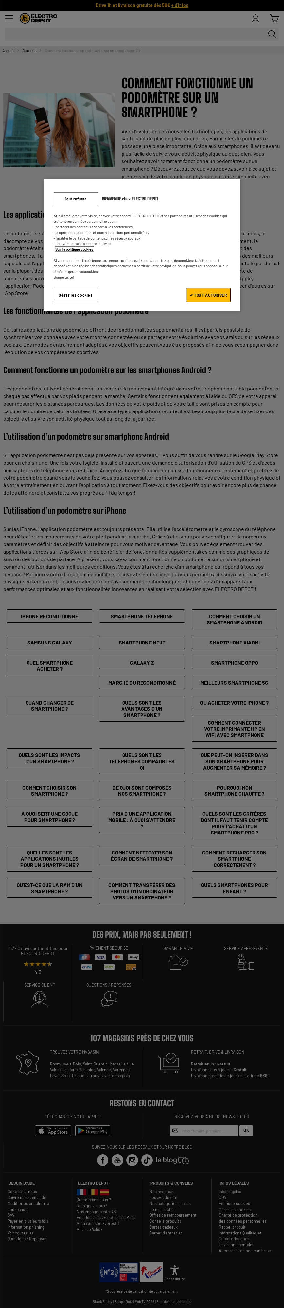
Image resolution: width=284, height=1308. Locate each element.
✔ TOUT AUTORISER (208, 295)
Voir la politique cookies (74, 249)
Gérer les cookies (75, 295)
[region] (142, 245)
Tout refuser (75, 198)
